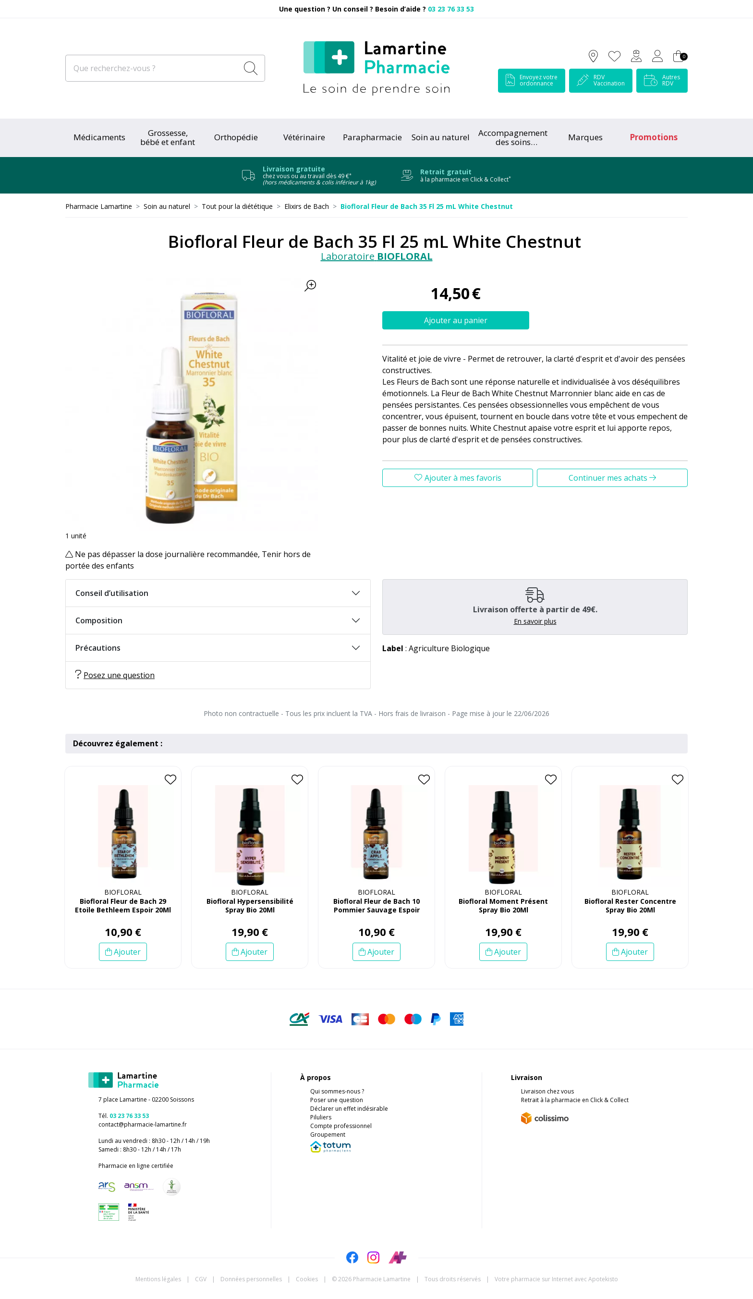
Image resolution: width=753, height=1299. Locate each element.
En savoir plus (535, 621)
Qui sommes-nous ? (337, 1091)
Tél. (123, 1116)
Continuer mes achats (612, 478)
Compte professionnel (341, 1126)
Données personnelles (251, 1279)
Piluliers (320, 1117)
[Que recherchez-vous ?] (152, 68)
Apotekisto (556, 1279)
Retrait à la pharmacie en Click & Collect (575, 1100)
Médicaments (99, 137)
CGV (200, 1279)
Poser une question (336, 1100)
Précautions (98, 648)
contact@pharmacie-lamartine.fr (142, 1124)
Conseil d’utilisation (111, 593)
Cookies (307, 1279)
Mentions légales (158, 1279)
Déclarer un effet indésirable (349, 1109)
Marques (585, 137)
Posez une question (115, 675)
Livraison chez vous (547, 1091)
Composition (98, 620)
